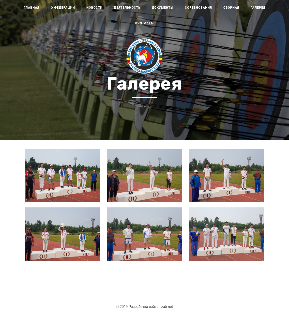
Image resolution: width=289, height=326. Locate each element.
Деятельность (127, 7)
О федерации (63, 7)
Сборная (231, 7)
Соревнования (198, 7)
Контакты (144, 23)
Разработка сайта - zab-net (151, 307)
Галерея (258, 7)
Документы (162, 7)
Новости (94, 7)
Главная (31, 7)
